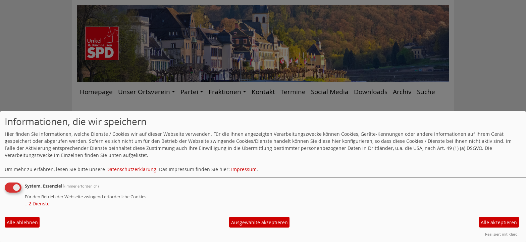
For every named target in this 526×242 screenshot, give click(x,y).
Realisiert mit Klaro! (502, 234)
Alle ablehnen (22, 222)
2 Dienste (37, 203)
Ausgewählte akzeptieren (259, 222)
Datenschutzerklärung (131, 169)
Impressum (244, 169)
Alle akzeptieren (499, 222)
